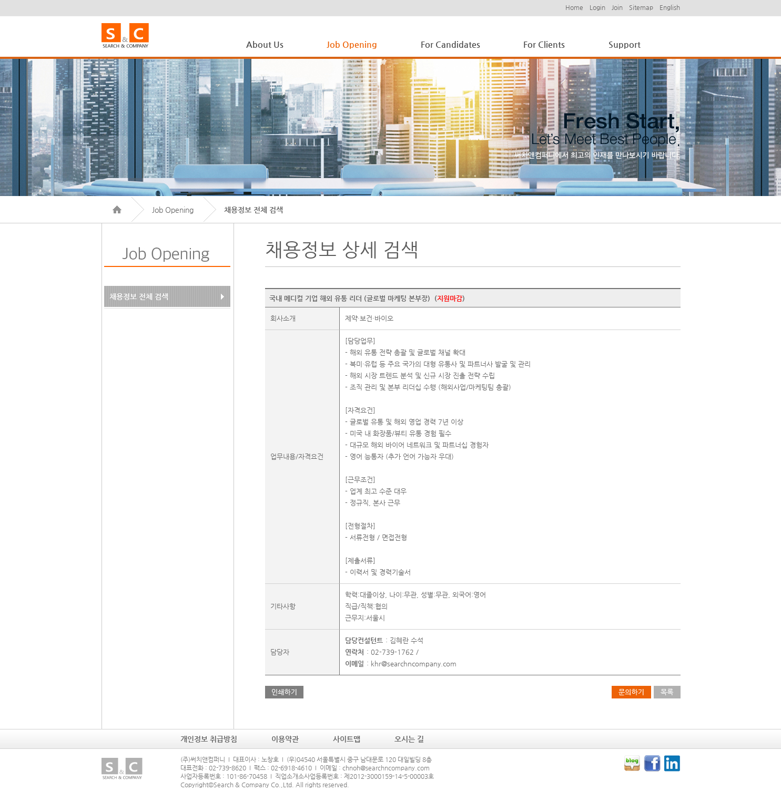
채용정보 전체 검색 (138, 296)
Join (617, 7)
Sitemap (641, 7)
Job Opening (352, 44)
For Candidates (450, 44)
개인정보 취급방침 (208, 739)
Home (574, 7)
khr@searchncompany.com (414, 663)
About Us (264, 44)
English (670, 7)
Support (624, 44)
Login (597, 7)
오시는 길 (409, 739)
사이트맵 (346, 739)
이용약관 (285, 739)
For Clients (544, 44)
